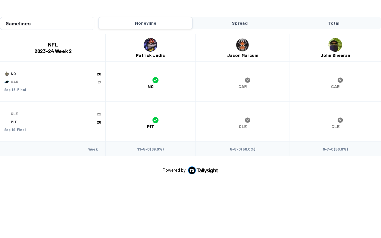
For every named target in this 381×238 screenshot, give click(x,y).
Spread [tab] (240, 10)
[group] (150, 68)
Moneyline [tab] (145, 10)
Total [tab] (333, 10)
